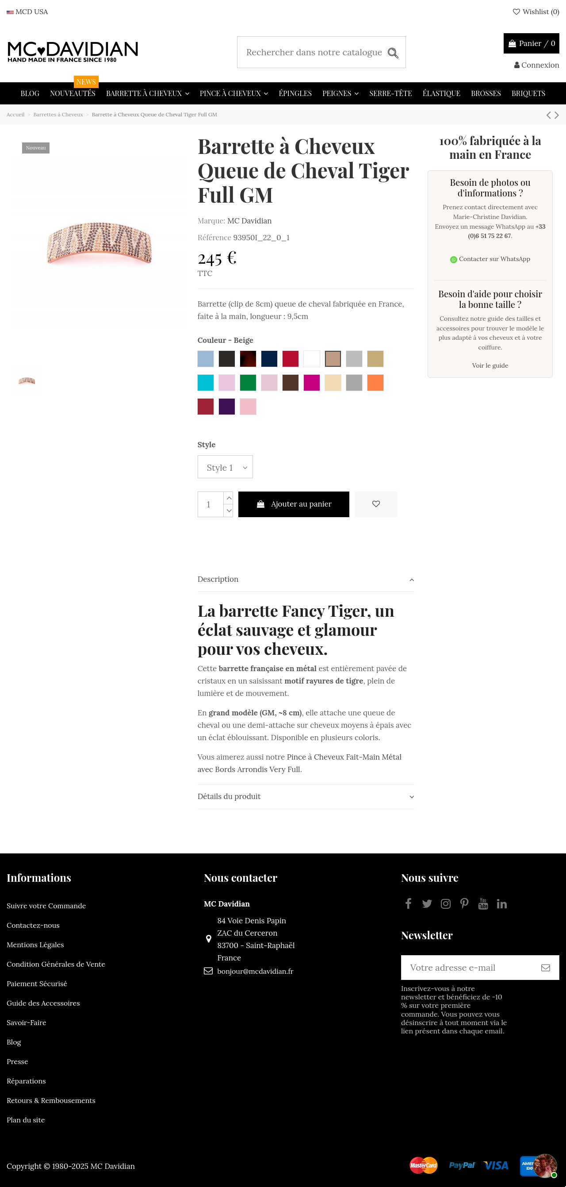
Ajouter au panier (294, 504)
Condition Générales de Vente (56, 964)
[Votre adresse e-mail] (467, 968)
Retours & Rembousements (51, 1100)
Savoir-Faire (26, 1022)
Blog (14, 1041)
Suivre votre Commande (46, 905)
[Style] (225, 467)
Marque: (212, 220)
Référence (214, 237)
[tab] (306, 580)
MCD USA (27, 11)
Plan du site (26, 1119)
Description (306, 579)
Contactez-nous (33, 925)
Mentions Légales (35, 944)
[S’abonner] (545, 968)
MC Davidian (249, 221)
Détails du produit (306, 796)
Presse (17, 1061)
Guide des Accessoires (43, 1003)
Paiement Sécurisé (37, 983)
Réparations (26, 1080)
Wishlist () (535, 11)
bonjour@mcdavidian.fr (255, 971)
